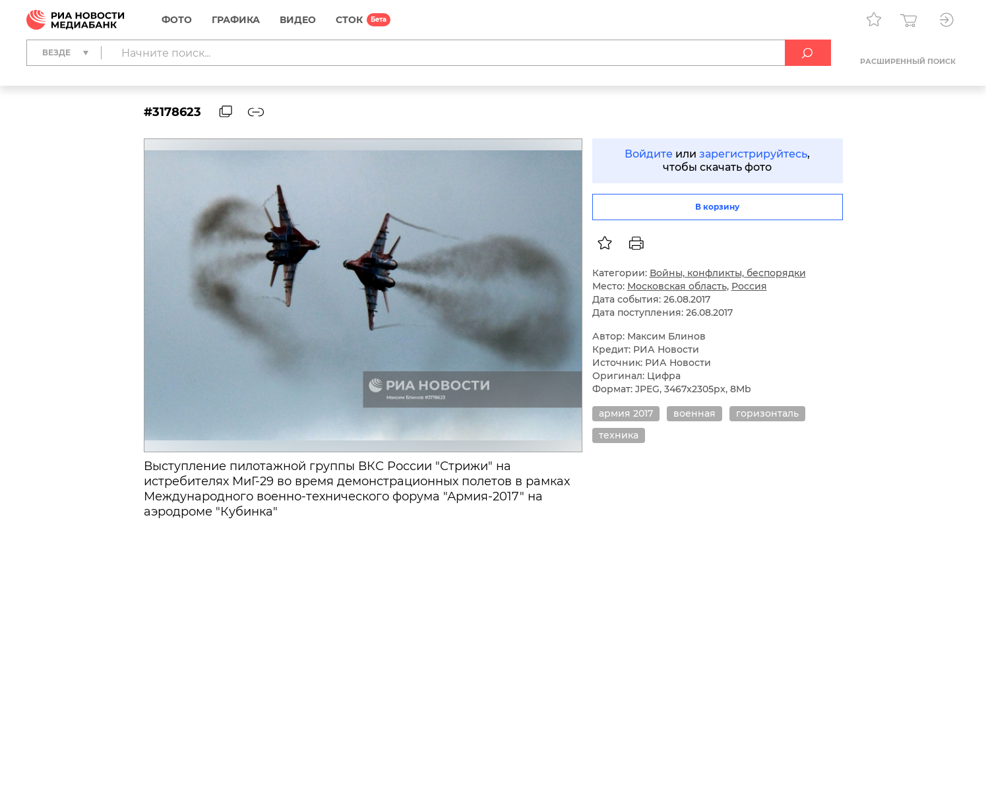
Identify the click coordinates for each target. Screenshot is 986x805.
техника (618, 435)
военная (694, 413)
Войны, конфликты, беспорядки (728, 273)
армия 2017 (626, 413)
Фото (177, 20)
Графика (236, 20)
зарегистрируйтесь (753, 154)
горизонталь (767, 413)
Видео (298, 20)
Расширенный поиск (908, 61)
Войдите (649, 154)
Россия (749, 286)
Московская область (677, 286)
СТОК (349, 20)
